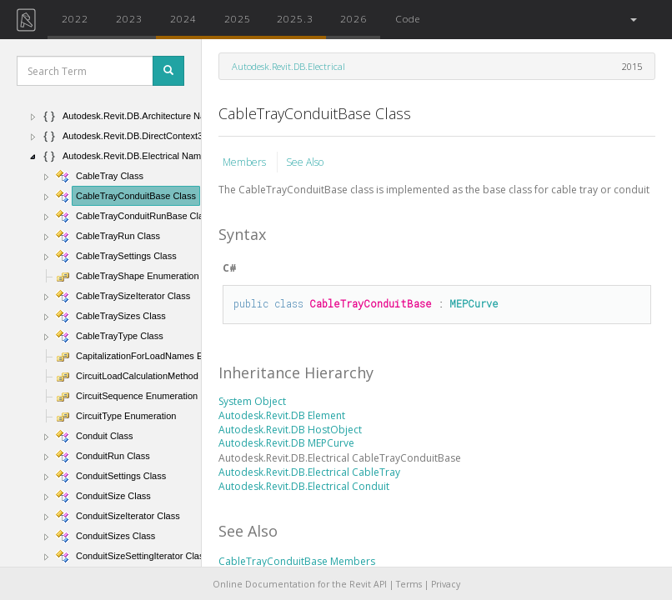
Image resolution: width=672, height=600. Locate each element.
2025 (237, 18)
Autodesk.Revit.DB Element (281, 415)
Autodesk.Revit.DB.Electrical (288, 66)
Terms (409, 584)
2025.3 (295, 18)
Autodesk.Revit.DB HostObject (290, 429)
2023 (129, 18)
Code (407, 18)
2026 (353, 18)
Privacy (445, 584)
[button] (632, 19)
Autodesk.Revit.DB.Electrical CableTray (309, 472)
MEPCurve (474, 303)
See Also (304, 162)
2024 (183, 18)
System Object (252, 401)
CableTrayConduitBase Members (296, 561)
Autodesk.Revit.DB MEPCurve (286, 443)
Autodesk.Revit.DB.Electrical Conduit (303, 486)
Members (245, 162)
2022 (75, 18)
